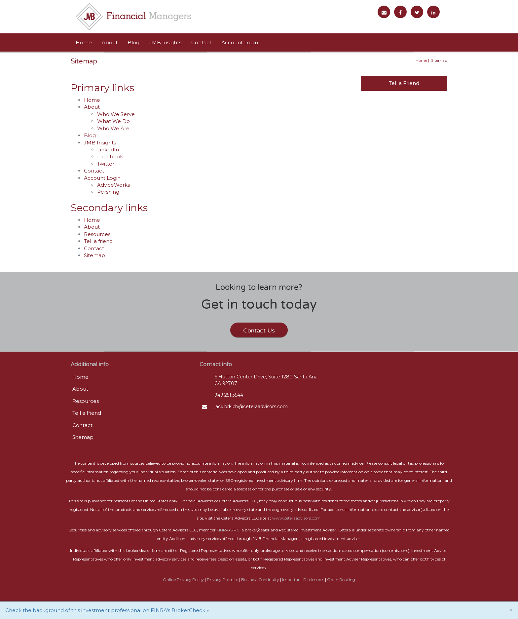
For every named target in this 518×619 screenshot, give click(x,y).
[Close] (511, 610)
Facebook (110, 156)
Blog (133, 42)
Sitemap (94, 255)
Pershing (108, 192)
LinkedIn (108, 149)
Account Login (239, 42)
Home (84, 42)
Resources (97, 234)
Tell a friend (98, 241)
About (110, 42)
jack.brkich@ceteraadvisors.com (251, 406)
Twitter (105, 164)
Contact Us (259, 330)
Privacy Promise (222, 579)
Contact (201, 42)
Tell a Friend (404, 83)
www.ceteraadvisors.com (296, 518)
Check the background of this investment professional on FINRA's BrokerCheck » (107, 610)
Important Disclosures (303, 579)
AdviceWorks (113, 185)
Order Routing (341, 579)
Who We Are (113, 128)
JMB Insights (165, 42)
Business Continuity (260, 579)
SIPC (235, 529)
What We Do (113, 121)
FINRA (223, 529)
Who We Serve (116, 114)
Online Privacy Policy (183, 579)
